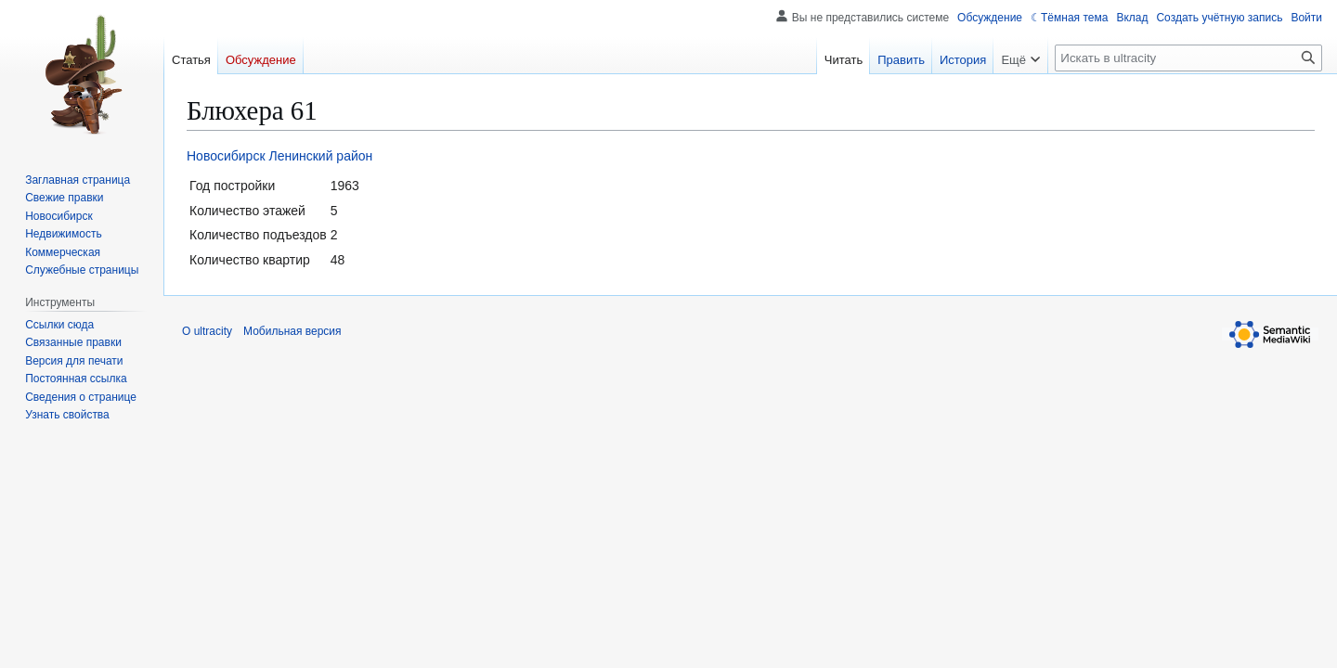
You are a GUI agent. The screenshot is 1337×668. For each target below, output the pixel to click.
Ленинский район (320, 155)
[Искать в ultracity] (1188, 58)
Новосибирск (226, 155)
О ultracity (207, 331)
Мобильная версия (292, 331)
